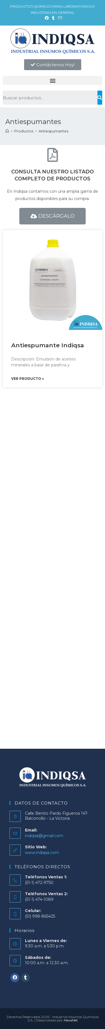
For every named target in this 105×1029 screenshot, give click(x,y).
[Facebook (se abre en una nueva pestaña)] (46, 17)
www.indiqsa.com (42, 852)
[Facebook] (14, 977)
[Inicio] (7, 131)
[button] (52, 64)
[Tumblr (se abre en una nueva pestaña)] (53, 17)
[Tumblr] (25, 977)
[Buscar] (99, 98)
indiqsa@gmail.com (44, 835)
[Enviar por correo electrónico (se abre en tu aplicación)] (59, 17)
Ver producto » (27, 378)
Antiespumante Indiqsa (47, 345)
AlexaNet (71, 1020)
